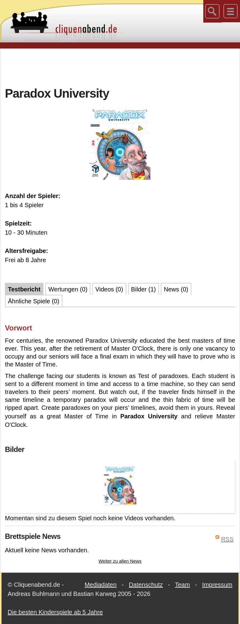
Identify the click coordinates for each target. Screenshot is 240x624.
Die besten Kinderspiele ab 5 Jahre (55, 612)
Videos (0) (109, 289)
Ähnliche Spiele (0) (33, 301)
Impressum (217, 584)
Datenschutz (146, 584)
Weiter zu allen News (120, 561)
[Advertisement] (120, 67)
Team (182, 584)
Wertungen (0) (67, 289)
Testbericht (24, 289)
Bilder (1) (143, 289)
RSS (227, 539)
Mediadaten (101, 584)
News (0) (176, 289)
